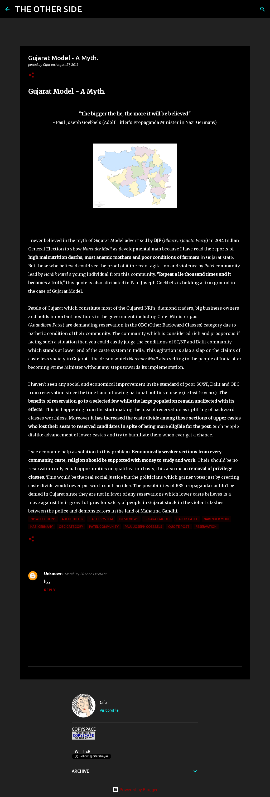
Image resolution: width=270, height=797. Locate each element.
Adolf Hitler (72, 519)
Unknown (53, 573)
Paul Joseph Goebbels (143, 526)
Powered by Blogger (135, 789)
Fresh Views (128, 519)
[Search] (89, 9)
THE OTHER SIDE (48, 9)
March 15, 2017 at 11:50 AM (85, 574)
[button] (31, 75)
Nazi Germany (41, 526)
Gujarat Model (157, 519)
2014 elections (43, 519)
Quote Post (179, 526)
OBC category (71, 526)
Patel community (104, 526)
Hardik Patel (187, 519)
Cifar (104, 702)
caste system (101, 519)
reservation (206, 526)
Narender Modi (216, 519)
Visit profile (109, 710)
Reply (50, 590)
